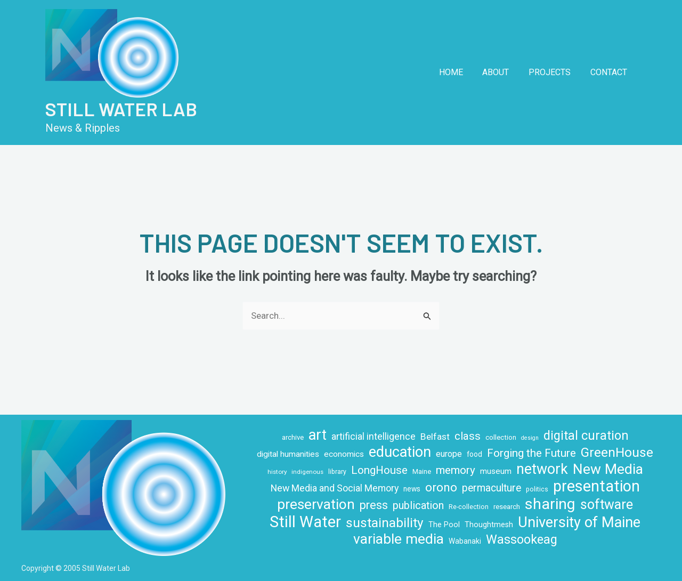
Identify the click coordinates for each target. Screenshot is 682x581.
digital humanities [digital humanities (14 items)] (288, 454)
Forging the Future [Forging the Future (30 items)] (531, 453)
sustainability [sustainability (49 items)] (385, 522)
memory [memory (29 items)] (455, 470)
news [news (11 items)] (411, 489)
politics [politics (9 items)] (537, 489)
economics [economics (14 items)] (344, 454)
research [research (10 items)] (506, 507)
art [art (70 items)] (317, 435)
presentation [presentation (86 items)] (596, 486)
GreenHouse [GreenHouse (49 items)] (617, 452)
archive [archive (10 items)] (293, 437)
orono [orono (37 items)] (441, 487)
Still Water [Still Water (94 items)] (305, 522)
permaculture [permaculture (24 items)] (491, 488)
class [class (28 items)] (467, 436)
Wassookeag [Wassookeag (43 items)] (521, 539)
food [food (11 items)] (474, 454)
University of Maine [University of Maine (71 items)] (579, 522)
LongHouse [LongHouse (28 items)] (379, 470)
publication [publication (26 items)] (418, 505)
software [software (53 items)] (606, 504)
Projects (553, 72)
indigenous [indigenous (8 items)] (307, 471)
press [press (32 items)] (374, 505)
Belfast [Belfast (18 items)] (435, 436)
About (502, 72)
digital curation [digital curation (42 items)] (586, 436)
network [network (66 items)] (542, 469)
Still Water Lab (121, 109)
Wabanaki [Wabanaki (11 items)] (465, 541)
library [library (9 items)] (337, 471)
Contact (609, 72)
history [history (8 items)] (277, 471)
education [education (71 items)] (400, 452)
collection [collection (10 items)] (500, 437)
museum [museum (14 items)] (496, 471)
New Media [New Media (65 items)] (608, 469)
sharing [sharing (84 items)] (550, 504)
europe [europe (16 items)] (449, 454)
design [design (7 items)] (530, 437)
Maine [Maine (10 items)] (421, 471)
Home (460, 72)
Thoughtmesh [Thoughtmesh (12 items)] (489, 524)
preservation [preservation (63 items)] (316, 504)
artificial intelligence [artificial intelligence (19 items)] (373, 436)
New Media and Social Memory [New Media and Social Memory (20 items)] (335, 488)
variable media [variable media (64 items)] (398, 539)
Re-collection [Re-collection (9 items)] (469, 507)
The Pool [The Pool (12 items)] (444, 524)
